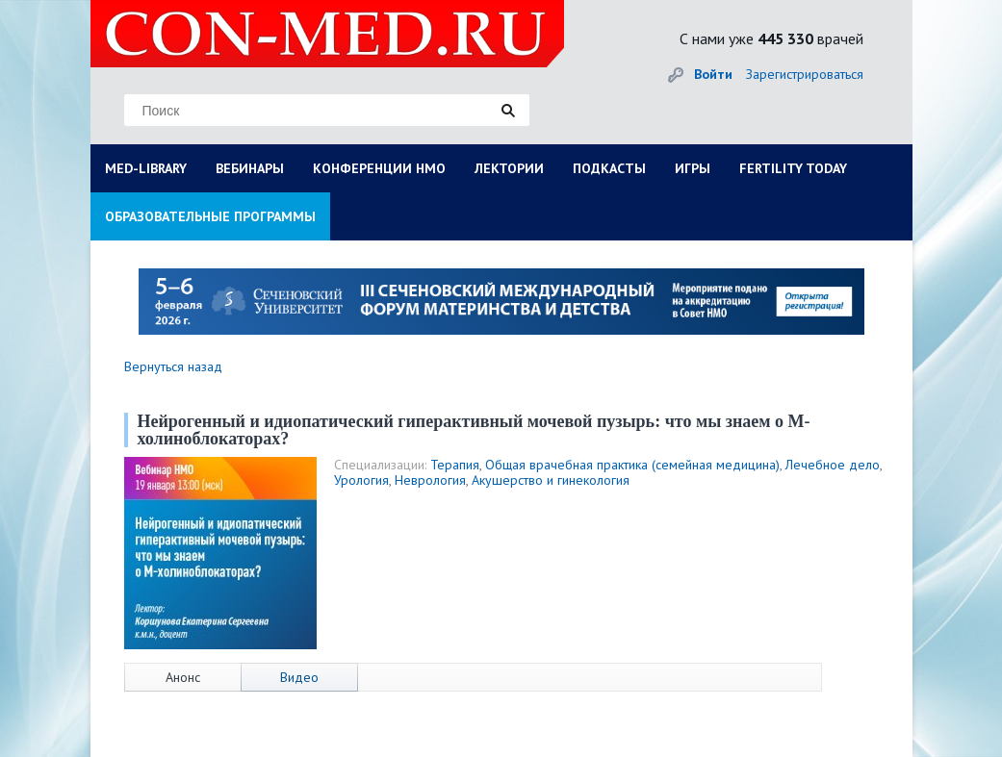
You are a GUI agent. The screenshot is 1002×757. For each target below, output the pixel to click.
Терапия (454, 464)
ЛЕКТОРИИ (509, 168)
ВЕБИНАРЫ (250, 168)
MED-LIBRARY (146, 168)
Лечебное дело (832, 464)
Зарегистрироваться (804, 74)
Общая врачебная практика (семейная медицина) (632, 464)
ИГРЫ (692, 168)
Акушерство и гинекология (550, 480)
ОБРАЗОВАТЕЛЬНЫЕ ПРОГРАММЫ (210, 216)
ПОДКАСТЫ (609, 168)
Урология (361, 480)
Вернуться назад (173, 366)
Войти (713, 74)
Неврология (430, 480)
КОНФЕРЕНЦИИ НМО (379, 168)
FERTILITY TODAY (793, 168)
